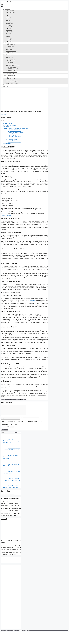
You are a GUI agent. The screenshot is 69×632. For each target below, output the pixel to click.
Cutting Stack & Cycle (10, 46)
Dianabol (8, 20)
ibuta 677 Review (9, 56)
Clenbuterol (9, 17)
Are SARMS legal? (8, 126)
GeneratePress (26, 630)
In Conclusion (7, 143)
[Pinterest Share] (23, 399)
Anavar (8, 14)
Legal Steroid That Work (7, 2)
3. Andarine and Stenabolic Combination (16, 132)
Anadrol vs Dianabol (10, 12)
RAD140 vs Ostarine (10, 62)
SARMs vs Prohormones (11, 60)
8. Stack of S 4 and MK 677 (13, 139)
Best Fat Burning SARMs (11, 64)
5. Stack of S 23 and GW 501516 (14, 135)
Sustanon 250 (9, 30)
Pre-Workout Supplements (10, 72)
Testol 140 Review (10, 57)
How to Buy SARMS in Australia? (13, 65)
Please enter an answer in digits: (9, 424)
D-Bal (10, 22)
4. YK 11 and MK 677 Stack (13, 133)
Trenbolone (9, 33)
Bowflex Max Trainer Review (12, 81)
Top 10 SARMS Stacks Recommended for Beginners (16, 128)
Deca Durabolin (10, 23)
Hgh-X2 (10, 28)
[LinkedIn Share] (8, 399)
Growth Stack (9, 49)
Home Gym (6, 77)
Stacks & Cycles (7, 43)
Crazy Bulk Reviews (10, 10)
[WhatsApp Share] (18, 399)
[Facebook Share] (3, 399)
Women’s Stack (9, 52)
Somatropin (9, 26)
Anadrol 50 (9, 39)
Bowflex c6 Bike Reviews (11, 80)
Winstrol (8, 36)
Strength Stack (9, 47)
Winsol (10, 38)
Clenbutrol (11, 18)
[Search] (16, 432)
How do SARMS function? (10, 125)
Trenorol (10, 35)
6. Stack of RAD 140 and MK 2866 (14, 136)
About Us (5, 86)
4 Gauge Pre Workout (10, 73)
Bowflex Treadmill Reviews (12, 83)
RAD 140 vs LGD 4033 (10, 59)
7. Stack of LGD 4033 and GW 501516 (15, 138)
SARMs (5, 54)
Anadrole (11, 41)
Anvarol (10, 15)
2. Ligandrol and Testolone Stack (14, 131)
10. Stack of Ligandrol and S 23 (14, 142)
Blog (4, 85)
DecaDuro (11, 25)
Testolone (32, 300)
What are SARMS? (8, 123)
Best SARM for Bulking (11, 67)
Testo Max (11, 31)
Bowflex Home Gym (10, 78)
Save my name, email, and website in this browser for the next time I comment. (22, 421)
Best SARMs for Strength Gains (12, 68)
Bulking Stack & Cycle (10, 44)
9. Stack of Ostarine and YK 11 (14, 140)
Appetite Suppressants (9, 75)
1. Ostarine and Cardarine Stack (14, 129)
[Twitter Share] (13, 399)
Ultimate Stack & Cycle (11, 51)
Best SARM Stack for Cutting (12, 70)
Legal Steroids (7, 9)
